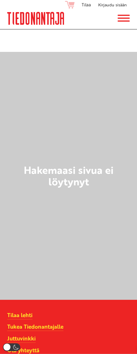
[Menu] (124, 19)
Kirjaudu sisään (112, 4)
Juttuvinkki (21, 338)
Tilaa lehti (19, 315)
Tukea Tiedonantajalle (35, 326)
